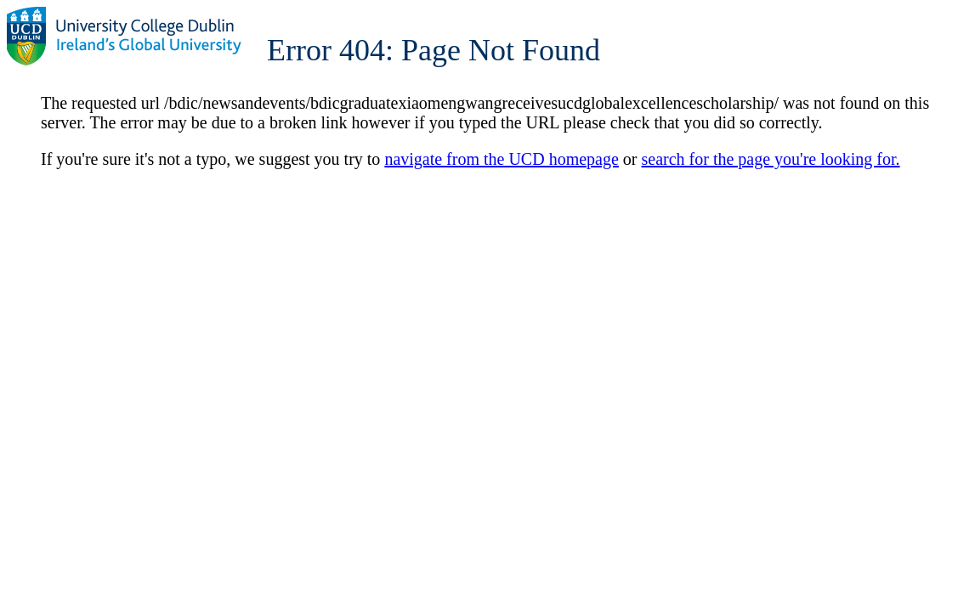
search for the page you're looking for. (771, 159)
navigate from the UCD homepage (501, 159)
